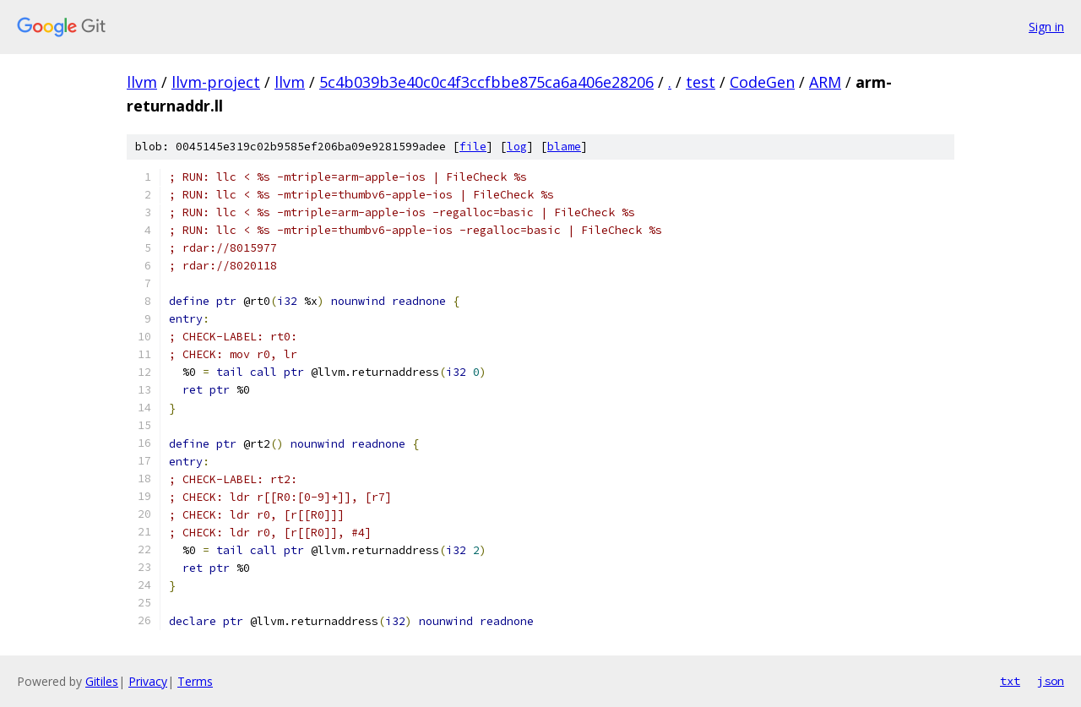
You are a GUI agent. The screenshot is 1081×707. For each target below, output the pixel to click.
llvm (142, 82)
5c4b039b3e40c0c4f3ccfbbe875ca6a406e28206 (486, 82)
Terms (195, 681)
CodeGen (762, 82)
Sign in (1046, 27)
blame (564, 146)
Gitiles (101, 681)
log (517, 146)
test (700, 82)
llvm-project (215, 82)
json (1050, 680)
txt (1010, 680)
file (472, 146)
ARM (825, 82)
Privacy (147, 681)
